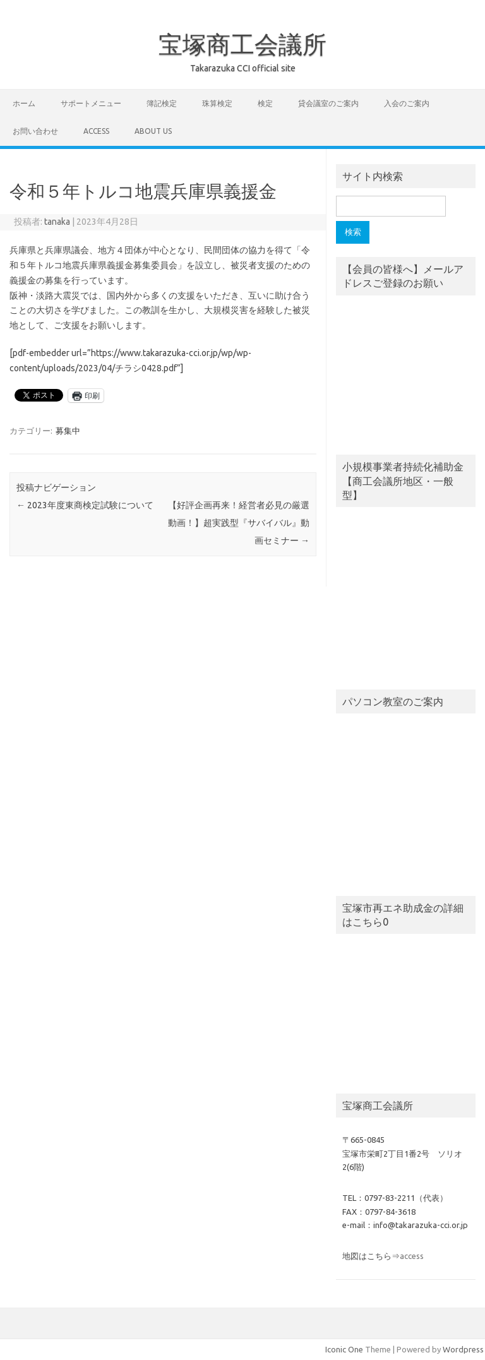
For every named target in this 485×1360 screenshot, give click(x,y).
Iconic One (344, 1349)
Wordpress (463, 1349)
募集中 (68, 430)
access (96, 131)
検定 (265, 103)
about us (153, 131)
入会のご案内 (406, 103)
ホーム (24, 103)
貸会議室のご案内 (328, 103)
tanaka (57, 222)
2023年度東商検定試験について (84, 505)
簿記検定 (162, 103)
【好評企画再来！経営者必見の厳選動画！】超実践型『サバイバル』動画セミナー (238, 523)
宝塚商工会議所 (242, 44)
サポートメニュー (91, 103)
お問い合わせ (35, 131)
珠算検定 (217, 103)
